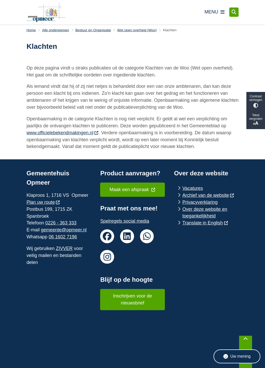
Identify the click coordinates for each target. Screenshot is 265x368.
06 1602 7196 (63, 236)
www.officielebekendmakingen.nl (62, 132)
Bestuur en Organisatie (93, 30)
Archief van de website (208, 195)
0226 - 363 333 (60, 222)
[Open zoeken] (234, 12)
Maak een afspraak (132, 189)
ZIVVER (64, 248)
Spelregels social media (124, 221)
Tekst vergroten (255, 119)
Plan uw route (43, 202)
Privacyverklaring (200, 202)
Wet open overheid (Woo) (137, 30)
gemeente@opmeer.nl (63, 229)
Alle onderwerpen (55, 30)
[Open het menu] (214, 12)
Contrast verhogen (255, 101)
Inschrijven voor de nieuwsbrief (132, 299)
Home (31, 30)
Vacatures (192, 188)
